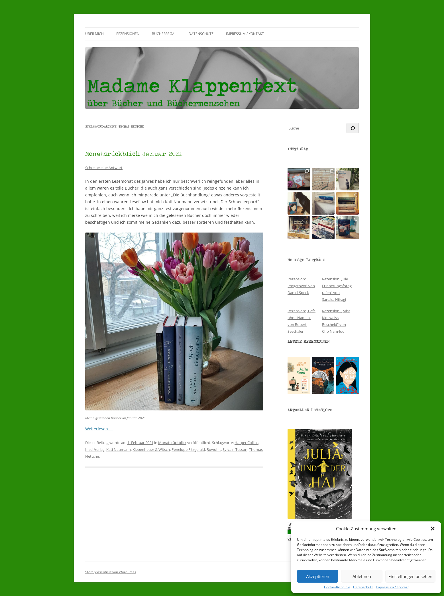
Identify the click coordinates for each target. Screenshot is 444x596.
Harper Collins (246, 442)
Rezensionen (127, 33)
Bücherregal (164, 33)
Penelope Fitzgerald (188, 449)
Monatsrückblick (172, 442)
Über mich (94, 33)
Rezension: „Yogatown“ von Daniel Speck (301, 285)
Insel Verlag (95, 449)
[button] (432, 528)
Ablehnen (362, 576)
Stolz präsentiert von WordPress (110, 572)
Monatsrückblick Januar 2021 (133, 153)
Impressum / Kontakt (392, 587)
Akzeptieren (317, 576)
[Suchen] (353, 128)
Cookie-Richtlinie (337, 587)
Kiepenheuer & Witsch (151, 449)
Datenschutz (363, 587)
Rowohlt (214, 449)
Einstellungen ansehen (410, 576)
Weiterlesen (99, 428)
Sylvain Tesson (235, 449)
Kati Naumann (118, 449)
